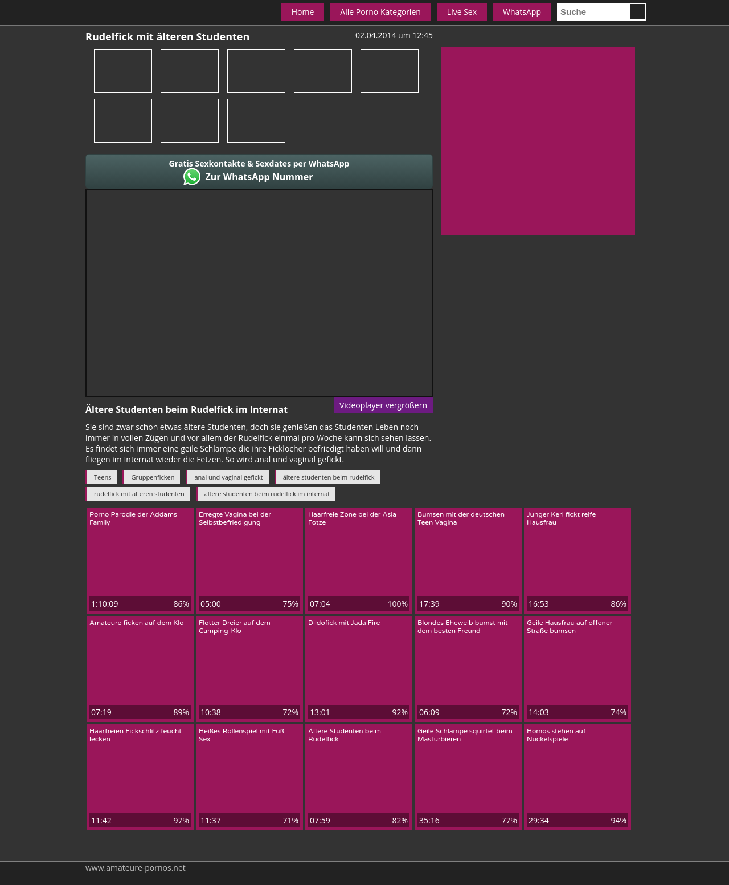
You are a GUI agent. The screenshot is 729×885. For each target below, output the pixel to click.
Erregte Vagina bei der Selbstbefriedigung (235, 518)
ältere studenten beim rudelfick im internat (267, 493)
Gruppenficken (152, 477)
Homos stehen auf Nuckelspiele (556, 735)
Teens (102, 477)
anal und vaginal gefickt (228, 477)
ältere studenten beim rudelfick (329, 477)
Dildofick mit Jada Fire (344, 623)
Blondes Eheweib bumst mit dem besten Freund (462, 627)
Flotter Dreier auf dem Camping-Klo (235, 627)
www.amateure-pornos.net (135, 867)
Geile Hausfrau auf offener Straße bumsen (569, 627)
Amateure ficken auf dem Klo (136, 623)
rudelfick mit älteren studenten (139, 493)
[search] (593, 12)
